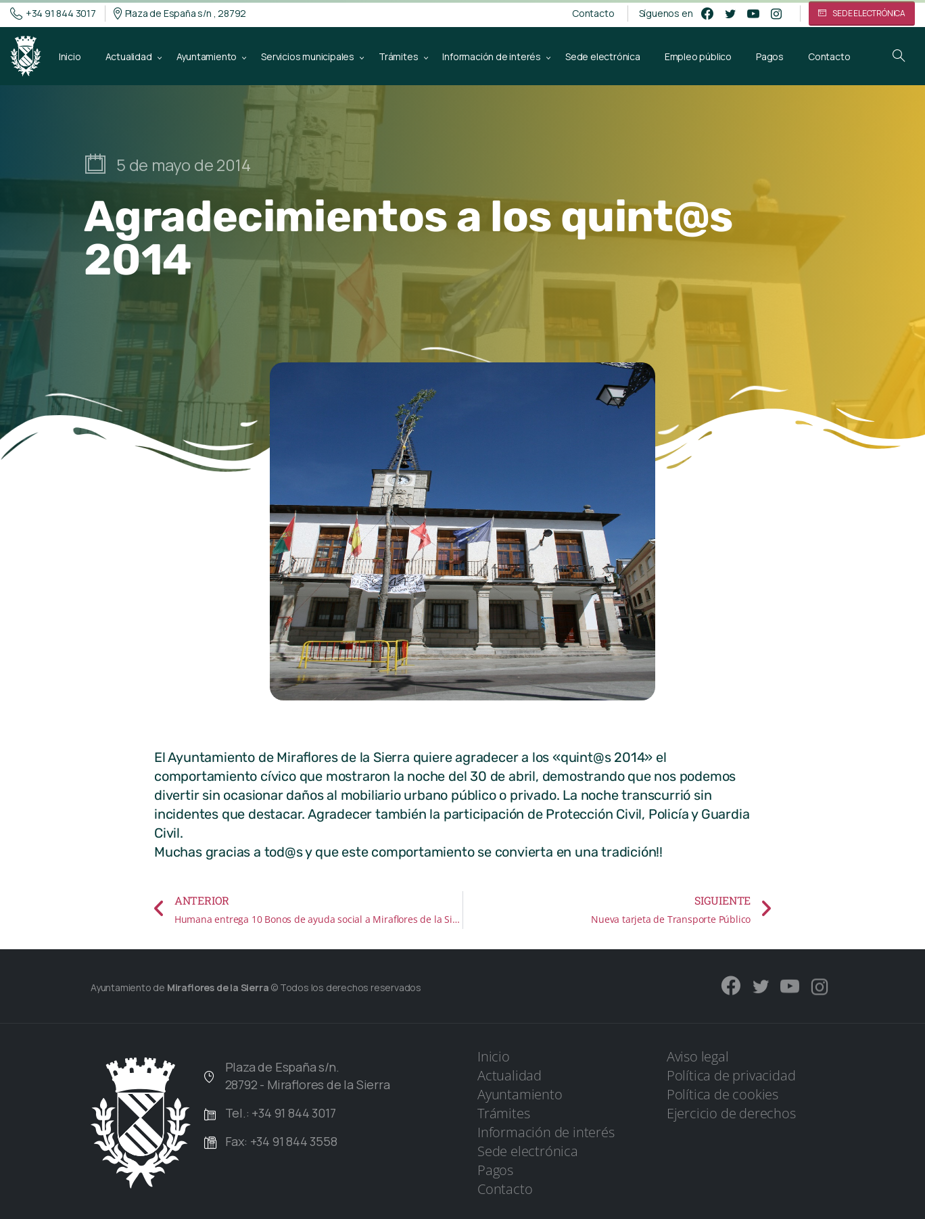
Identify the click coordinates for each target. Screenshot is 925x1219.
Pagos (495, 1170)
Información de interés (546, 1132)
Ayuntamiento (520, 1094)
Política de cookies (722, 1094)
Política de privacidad (731, 1075)
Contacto (593, 13)
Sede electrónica (527, 1151)
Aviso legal (698, 1056)
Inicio (493, 1056)
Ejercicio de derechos (731, 1113)
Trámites (503, 1113)
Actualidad (509, 1075)
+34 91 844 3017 (53, 13)
